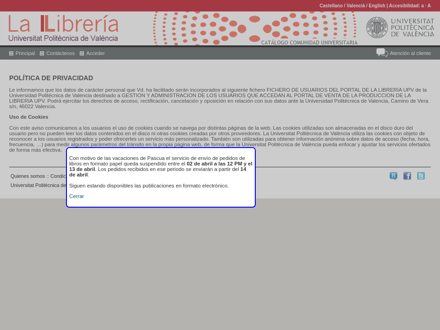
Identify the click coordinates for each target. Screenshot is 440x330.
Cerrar (76, 196)
